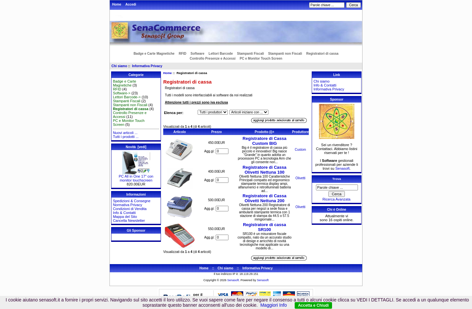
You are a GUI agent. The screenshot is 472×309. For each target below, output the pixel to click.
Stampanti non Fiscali (285, 53)
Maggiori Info (273, 305)
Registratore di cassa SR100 (264, 227)
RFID (182, 53)
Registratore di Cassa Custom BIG (264, 141)
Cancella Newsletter (129, 220)
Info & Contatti (124, 213)
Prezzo (216, 132)
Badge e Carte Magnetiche (153, 53)
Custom (300, 149)
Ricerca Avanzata (336, 199)
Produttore (300, 132)
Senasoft (342, 168)
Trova (336, 179)
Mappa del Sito (125, 217)
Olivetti (300, 178)
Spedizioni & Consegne (131, 201)
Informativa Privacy (147, 66)
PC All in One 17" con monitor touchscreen (136, 176)
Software (197, 53)
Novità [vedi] (136, 147)
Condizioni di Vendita (130, 209)
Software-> (121, 93)
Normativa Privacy (127, 205)
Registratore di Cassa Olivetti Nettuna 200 (264, 198)
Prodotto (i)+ (264, 132)
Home (116, 4)
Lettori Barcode (220, 53)
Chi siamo (119, 66)
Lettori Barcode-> (127, 97)
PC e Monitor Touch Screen (261, 58)
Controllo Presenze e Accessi (213, 58)
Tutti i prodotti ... (125, 137)
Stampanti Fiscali (250, 53)
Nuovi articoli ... (125, 133)
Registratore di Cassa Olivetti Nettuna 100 (264, 170)
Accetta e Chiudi (313, 305)
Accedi (131, 4)
